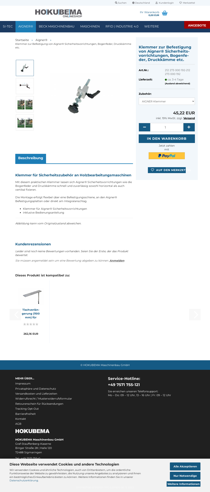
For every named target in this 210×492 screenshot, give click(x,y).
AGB (18, 423)
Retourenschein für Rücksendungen (39, 403)
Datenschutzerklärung (24, 480)
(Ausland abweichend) (177, 83)
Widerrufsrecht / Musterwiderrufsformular (43, 398)
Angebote (197, 25)
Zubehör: (145, 94)
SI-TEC (8, 26)
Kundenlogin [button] (165, 2)
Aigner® (25, 26)
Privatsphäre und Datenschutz (35, 388)
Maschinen (90, 26)
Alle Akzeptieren (185, 466)
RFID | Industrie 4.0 (122, 26)
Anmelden (116, 260)
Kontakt (20, 419)
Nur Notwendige (185, 476)
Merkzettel (187, 2)
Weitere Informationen (183, 484)
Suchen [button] (120, 2)
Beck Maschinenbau (57, 26)
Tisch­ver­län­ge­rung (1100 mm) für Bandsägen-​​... (31, 313)
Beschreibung (30, 158)
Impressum (23, 383)
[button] (141, 3)
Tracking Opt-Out (27, 408)
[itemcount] (166, 127)
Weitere (151, 26)
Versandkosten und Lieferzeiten (36, 393)
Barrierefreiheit (25, 414)
